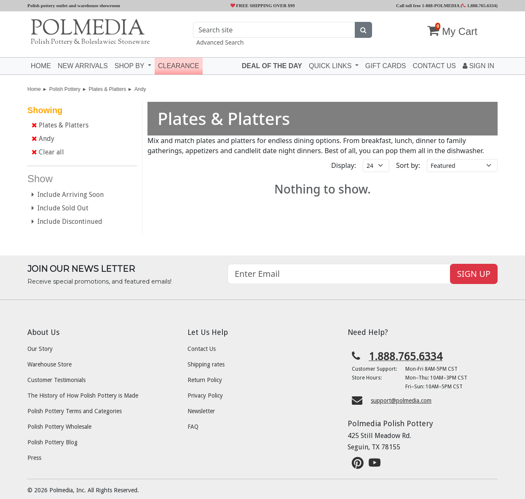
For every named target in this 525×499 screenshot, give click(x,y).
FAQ (193, 426)
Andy (140, 89)
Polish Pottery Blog (52, 442)
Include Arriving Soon (68, 195)
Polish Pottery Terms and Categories (74, 411)
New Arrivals (83, 65)
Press (34, 457)
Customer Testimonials (56, 380)
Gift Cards (385, 65)
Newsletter (201, 411)
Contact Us (202, 348)
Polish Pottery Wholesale (59, 426)
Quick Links (331, 65)
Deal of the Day (272, 65)
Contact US (434, 65)
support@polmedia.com (401, 400)
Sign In (478, 65)
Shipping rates (206, 364)
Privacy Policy (205, 395)
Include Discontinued (67, 222)
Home (41, 65)
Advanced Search (220, 42)
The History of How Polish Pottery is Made (82, 395)
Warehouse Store (49, 364)
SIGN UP (473, 273)
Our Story (40, 348)
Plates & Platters (107, 89)
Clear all (48, 152)
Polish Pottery (64, 89)
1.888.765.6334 (479, 5)
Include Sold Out (60, 208)
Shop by (130, 65)
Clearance (178, 65)
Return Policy (205, 380)
